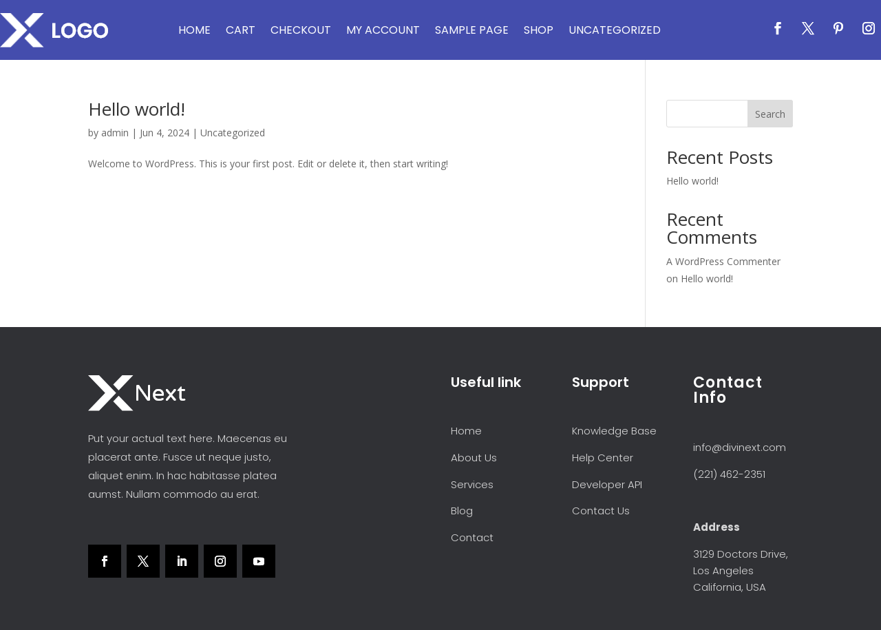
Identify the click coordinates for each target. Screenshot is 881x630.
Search (770, 113)
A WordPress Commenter (723, 261)
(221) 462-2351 (729, 474)
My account (383, 30)
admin (115, 132)
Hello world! (136, 108)
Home (194, 30)
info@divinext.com (739, 447)
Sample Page (472, 30)
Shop (538, 30)
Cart (240, 30)
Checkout (300, 30)
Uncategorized (615, 30)
